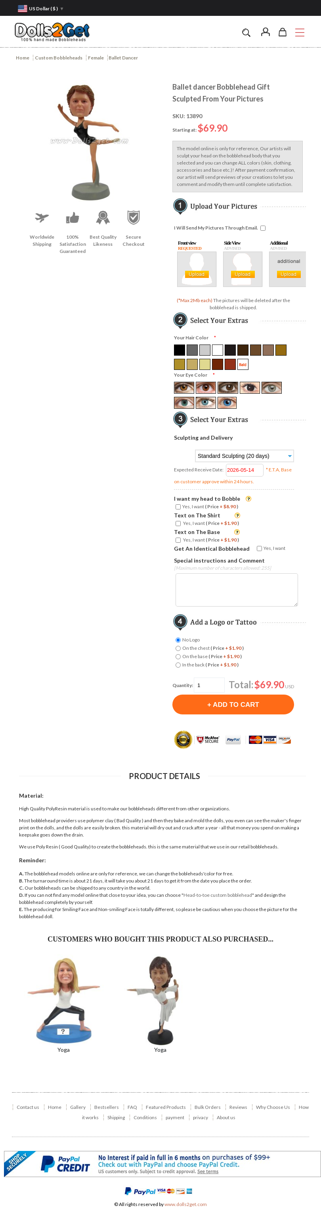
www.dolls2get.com (185, 1204)
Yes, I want (210, 506)
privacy (200, 1117)
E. (21, 909)
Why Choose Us (273, 1107)
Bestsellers (106, 1107)
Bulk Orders (208, 1107)
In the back (210, 665)
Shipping (116, 1117)
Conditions (145, 1117)
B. (21, 881)
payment (175, 1117)
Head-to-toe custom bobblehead (217, 895)
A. (21, 874)
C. (21, 888)
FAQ (132, 1107)
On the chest (213, 648)
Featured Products (166, 1107)
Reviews (238, 1107)
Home (22, 58)
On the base (212, 656)
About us (226, 1117)
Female (96, 58)
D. (21, 895)
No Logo (191, 640)
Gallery (78, 1107)
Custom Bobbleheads (58, 58)
